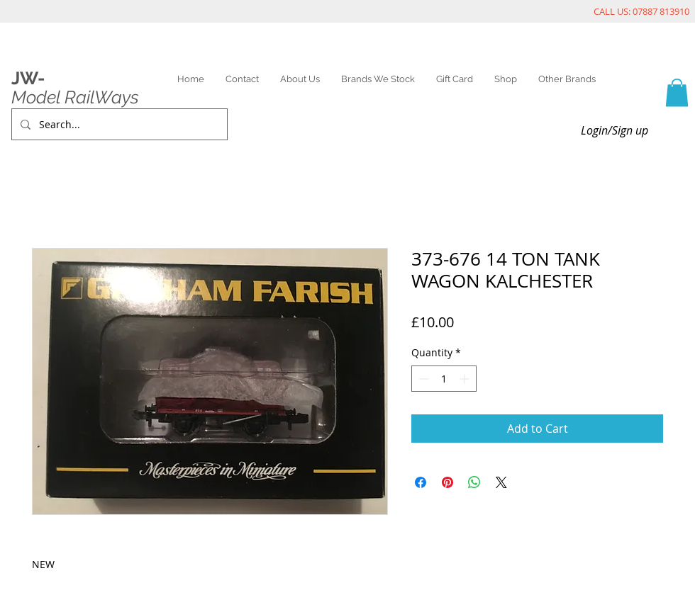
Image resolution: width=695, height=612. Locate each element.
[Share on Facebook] (420, 482)
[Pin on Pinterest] (447, 482)
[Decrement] (422, 378)
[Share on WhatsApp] (474, 482)
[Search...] (118, 124)
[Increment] (465, 378)
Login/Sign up (614, 130)
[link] (677, 92)
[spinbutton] (444, 378)
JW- (28, 78)
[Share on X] (501, 482)
